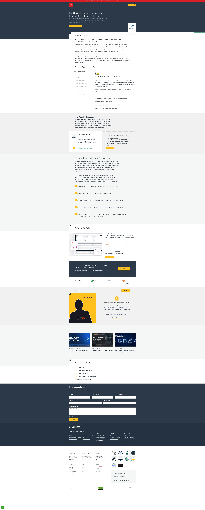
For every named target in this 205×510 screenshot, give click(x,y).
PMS (70, 450)
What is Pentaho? (81, 367)
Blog (125, 4)
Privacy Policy (129, 487)
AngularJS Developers (73, 468)
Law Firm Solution (72, 452)
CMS (96, 452)
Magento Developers (72, 471)
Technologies (103, 4)
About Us (90, 4)
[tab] (83, 72)
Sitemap (134, 487)
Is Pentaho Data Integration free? (84, 379)
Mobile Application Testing (100, 457)
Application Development (86, 450)
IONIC (83, 468)
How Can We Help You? (74, 406)
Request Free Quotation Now (75, 25)
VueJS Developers (72, 467)
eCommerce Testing (99, 456)
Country (71, 400)
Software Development (74, 348)
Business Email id (119, 394)
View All (125, 290)
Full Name (71, 394)
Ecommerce (98, 453)
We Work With (98, 470)
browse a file (82, 416)
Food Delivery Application (73, 457)
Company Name (96, 394)
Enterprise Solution (85, 453)
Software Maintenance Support (87, 457)
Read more (109, 257)
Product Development (86, 452)
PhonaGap (84, 470)
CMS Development (96, 348)
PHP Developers (72, 464)
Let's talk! (132, 4)
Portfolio (110, 4)
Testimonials (98, 471)
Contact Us (117, 4)
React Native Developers (73, 470)
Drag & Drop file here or (77, 416)
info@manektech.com (111, 139)
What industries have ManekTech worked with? (87, 376)
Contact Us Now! (124, 268)
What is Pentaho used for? (83, 373)
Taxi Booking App (72, 453)
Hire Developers (118, 348)
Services (96, 4)
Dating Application (72, 456)
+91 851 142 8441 (124, 139)
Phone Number (106, 400)
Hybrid (83, 467)
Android (83, 464)
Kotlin (83, 471)
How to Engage (98, 468)
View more (71, 459)
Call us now (71, 442)
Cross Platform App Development (101, 450)
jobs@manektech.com (120, 476)
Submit (73, 419)
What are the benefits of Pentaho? (84, 370)
